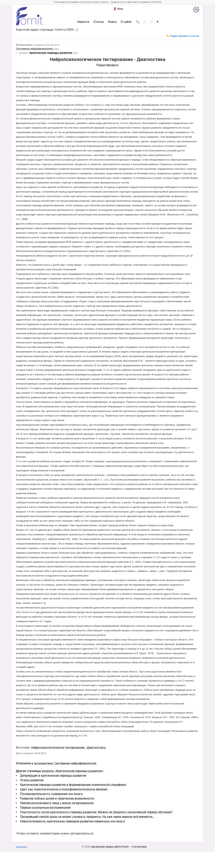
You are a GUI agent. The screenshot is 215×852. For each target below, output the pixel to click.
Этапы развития (32, 780)
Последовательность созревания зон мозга (51, 794)
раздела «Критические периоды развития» (72, 771)
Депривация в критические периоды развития (53, 775)
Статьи (99, 21)
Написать (21, 847)
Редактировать (107, 65)
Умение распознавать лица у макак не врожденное (57, 803)
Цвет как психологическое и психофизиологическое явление (63, 789)
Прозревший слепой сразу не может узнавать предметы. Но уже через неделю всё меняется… (87, 816)
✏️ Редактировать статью (182, 36)
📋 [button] (76, 29)
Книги (112, 21)
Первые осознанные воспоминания (45, 807)
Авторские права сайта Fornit (110, 846)
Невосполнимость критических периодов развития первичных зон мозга (72, 821)
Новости (83, 21)
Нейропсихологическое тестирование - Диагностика (68, 747)
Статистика (139, 846)
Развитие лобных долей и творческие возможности (57, 798)
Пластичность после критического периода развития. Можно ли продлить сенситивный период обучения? (96, 812)
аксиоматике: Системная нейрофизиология (65, 763)
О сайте (126, 21)
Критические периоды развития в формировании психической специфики (73, 784)
